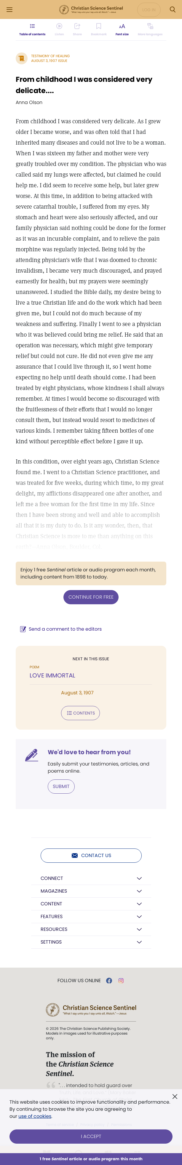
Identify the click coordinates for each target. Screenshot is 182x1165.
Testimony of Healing (50, 55)
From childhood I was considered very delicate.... (84, 84)
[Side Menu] (9, 9)
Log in (149, 10)
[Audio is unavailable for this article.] (59, 29)
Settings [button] (51, 942)
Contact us (91, 855)
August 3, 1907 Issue (49, 60)
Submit (61, 786)
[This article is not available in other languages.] (150, 29)
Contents (80, 713)
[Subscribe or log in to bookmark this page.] (98, 29)
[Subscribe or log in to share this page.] (77, 29)
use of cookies (34, 1116)
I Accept (91, 1136)
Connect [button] (52, 878)
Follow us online (79, 980)
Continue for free (91, 597)
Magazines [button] (54, 891)
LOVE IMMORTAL (52, 675)
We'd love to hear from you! (89, 752)
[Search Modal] (172, 9)
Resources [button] (54, 929)
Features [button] (52, 916)
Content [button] (51, 903)
